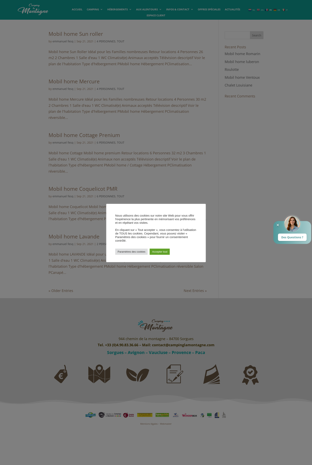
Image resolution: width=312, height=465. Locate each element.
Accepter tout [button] (159, 251)
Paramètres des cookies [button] (131, 251)
